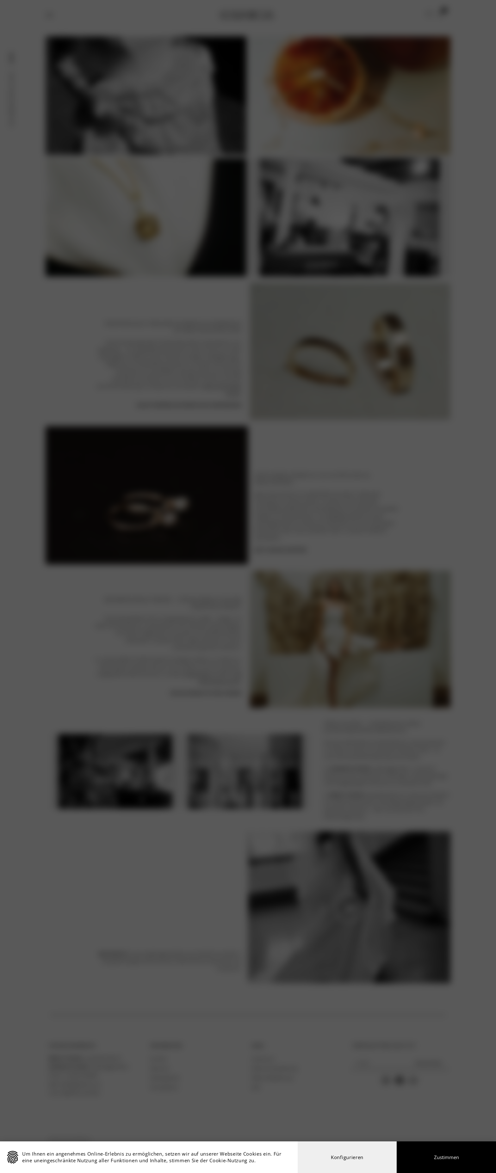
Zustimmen (446, 1157)
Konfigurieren (347, 1157)
